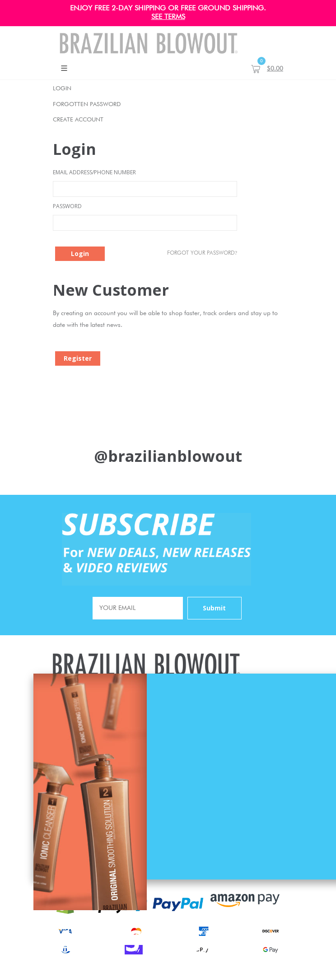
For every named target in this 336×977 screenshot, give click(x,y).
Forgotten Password (87, 104)
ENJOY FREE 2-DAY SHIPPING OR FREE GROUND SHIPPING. (168, 8)
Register (78, 358)
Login (62, 89)
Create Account (78, 120)
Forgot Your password (202, 253)
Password (67, 206)
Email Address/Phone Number (94, 172)
